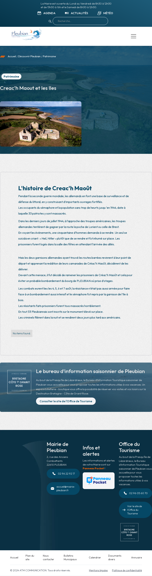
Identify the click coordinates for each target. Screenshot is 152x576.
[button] (133, 36)
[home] (26, 35)
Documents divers (114, 557)
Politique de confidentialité (127, 570)
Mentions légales (98, 570)
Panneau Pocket (93, 468)
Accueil (12, 56)
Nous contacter (48, 557)
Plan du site (30, 557)
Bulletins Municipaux (70, 557)
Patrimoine (49, 56)
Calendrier (95, 557)
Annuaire (136, 557)
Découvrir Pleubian (29, 56)
